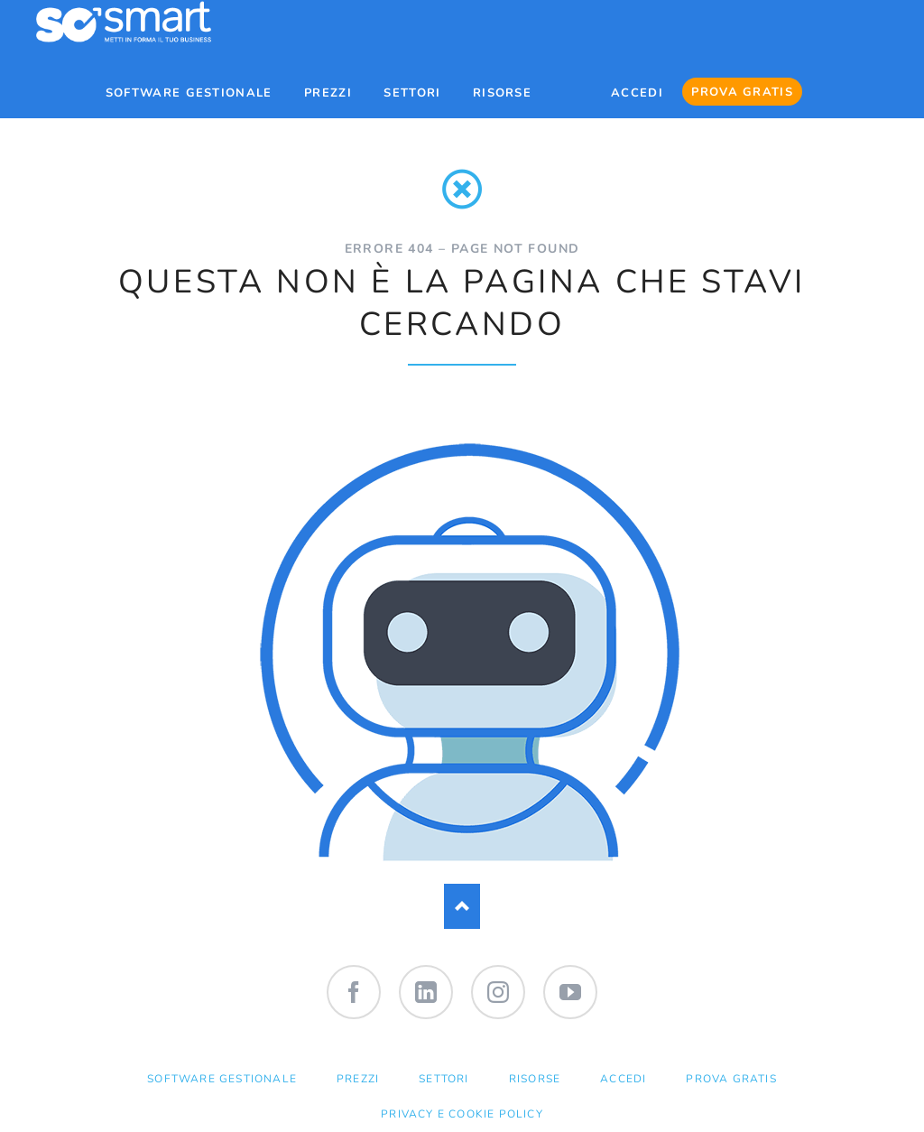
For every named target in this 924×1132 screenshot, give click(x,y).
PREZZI (358, 1079)
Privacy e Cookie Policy (462, 1114)
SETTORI (443, 1079)
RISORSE (534, 1079)
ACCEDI (623, 1079)
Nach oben (462, 906)
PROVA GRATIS (731, 1079)
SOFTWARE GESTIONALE (222, 1079)
